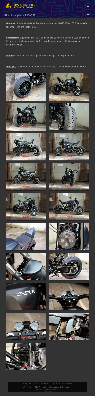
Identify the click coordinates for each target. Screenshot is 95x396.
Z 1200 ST (30, 15)
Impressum (38, 389)
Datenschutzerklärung (47, 389)
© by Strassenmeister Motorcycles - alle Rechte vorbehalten (47, 383)
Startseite (5, 15)
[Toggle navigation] (88, 6)
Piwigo (50, 391)
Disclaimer (56, 389)
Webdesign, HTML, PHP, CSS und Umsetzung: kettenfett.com (47, 387)
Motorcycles (16, 15)
